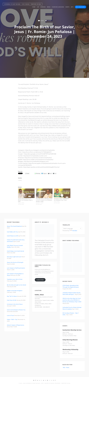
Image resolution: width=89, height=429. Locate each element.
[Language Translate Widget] (72, 228)
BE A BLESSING (80, 7)
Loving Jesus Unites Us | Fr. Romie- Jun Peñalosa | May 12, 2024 (25, 200)
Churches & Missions (58, 7)
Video (41, 21)
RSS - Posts (66, 367)
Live (38, 7)
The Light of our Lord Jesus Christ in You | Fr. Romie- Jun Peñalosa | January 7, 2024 (44, 200)
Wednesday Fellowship (70, 349)
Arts (72, 7)
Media (48, 7)
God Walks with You (12, 232)
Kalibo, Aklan (39, 295)
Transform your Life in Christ (14, 279)
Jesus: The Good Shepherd (14, 226)
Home (33, 7)
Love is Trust (10, 315)
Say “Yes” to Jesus (12, 296)
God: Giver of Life (11, 300)
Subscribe (40, 280)
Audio (48, 21)
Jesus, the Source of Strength (15, 262)
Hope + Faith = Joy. (12, 319)
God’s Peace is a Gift (12, 236)
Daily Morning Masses (70, 340)
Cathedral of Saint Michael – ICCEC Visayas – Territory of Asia (22, 4)
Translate (73, 230)
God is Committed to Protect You (16, 309)
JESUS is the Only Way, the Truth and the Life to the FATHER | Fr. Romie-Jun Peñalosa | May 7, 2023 (72, 300)
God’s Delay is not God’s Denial (15, 251)
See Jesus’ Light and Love (14, 256)
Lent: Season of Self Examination (16, 268)
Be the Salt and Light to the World (16, 285)
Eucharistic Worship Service (72, 330)
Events (67, 7)
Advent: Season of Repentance (15, 325)
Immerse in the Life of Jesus (15, 304)
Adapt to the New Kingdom (14, 290)
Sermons (43, 7)
